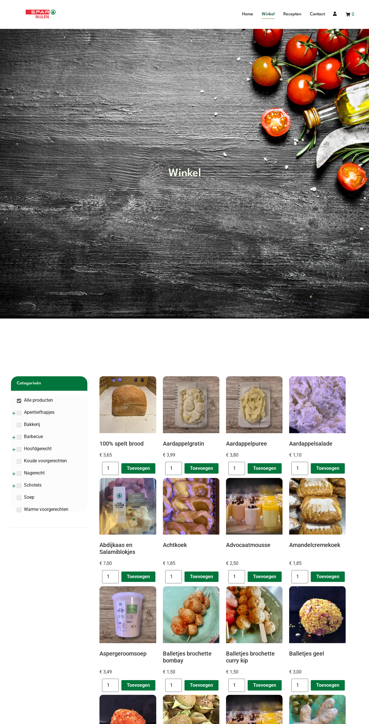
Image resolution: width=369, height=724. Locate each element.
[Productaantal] (110, 468)
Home (247, 14)
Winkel (268, 14)
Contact (317, 14)
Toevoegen (138, 468)
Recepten (292, 14)
